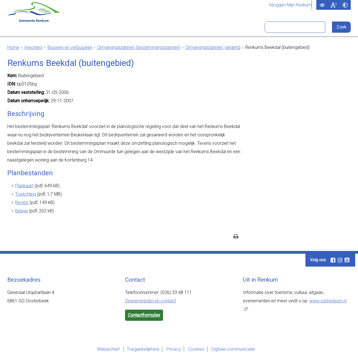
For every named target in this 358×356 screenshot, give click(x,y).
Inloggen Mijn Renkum (290, 5)
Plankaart (24, 185)
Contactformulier (144, 315)
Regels (22, 202)
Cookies (197, 349)
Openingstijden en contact (150, 300)
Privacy (172, 349)
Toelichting (25, 194)
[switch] (322, 5)
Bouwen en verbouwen (70, 47)
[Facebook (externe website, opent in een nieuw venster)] (333, 260)
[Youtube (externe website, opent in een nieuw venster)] (347, 260)
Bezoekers (209, 27)
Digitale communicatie (237, 349)
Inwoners (64, 27)
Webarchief (102, 349)
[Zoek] (342, 27)
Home (13, 47)
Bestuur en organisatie (158, 27)
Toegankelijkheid (139, 349)
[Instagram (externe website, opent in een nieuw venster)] (340, 260)
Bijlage (21, 210)
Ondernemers (102, 27)
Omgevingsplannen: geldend (212, 47)
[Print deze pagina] (235, 237)
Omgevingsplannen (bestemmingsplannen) (138, 47)
